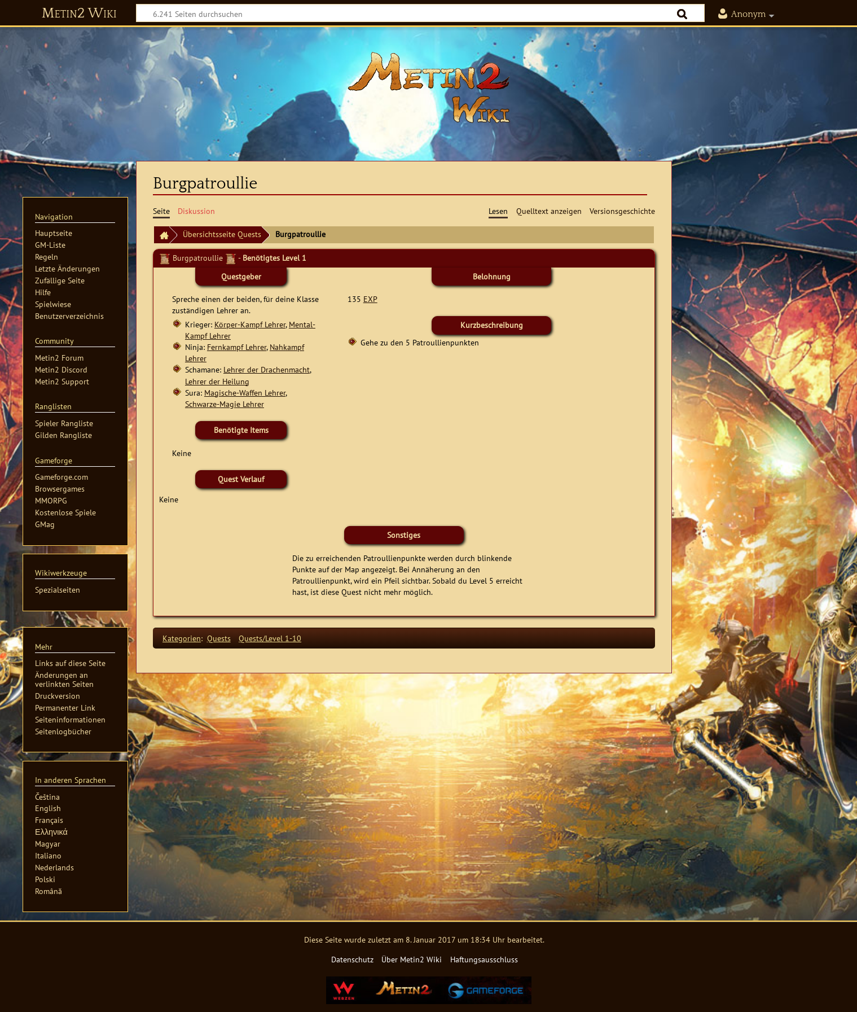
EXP (370, 298)
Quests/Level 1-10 (270, 638)
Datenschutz (352, 959)
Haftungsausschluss (484, 959)
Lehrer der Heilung (217, 381)
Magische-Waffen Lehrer (244, 392)
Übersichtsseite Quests (222, 234)
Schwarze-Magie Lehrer (224, 403)
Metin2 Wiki (79, 13)
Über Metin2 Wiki (411, 959)
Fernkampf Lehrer (236, 346)
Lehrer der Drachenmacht (266, 369)
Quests (219, 638)
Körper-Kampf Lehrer (249, 324)
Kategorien (181, 638)
